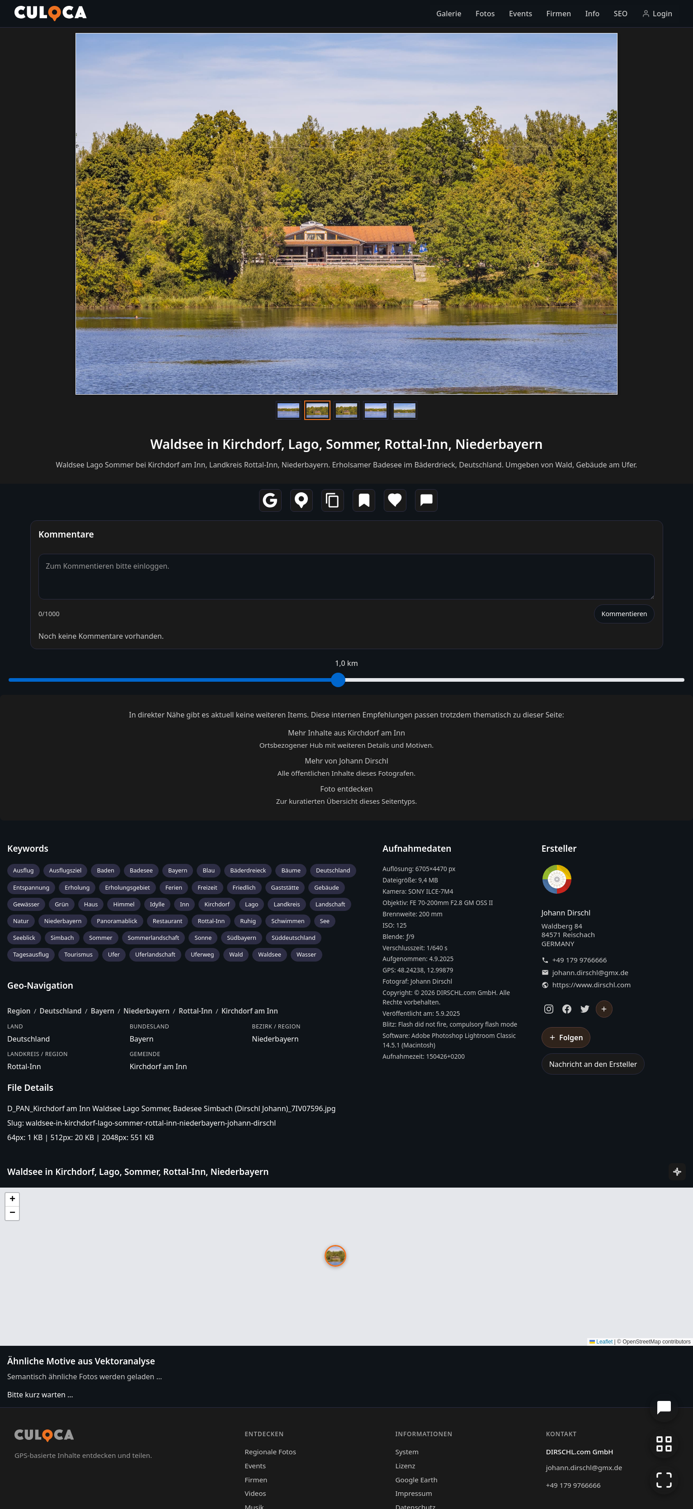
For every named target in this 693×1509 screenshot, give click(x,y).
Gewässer (26, 904)
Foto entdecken (346, 789)
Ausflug (23, 870)
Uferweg (202, 954)
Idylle (157, 904)
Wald (236, 954)
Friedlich (244, 887)
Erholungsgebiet (127, 887)
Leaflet (601, 1342)
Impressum (413, 1493)
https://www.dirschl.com (591, 985)
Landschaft (330, 904)
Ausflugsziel (65, 870)
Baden (105, 870)
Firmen (559, 14)
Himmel (123, 904)
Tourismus (78, 954)
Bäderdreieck (248, 870)
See (325, 921)
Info (592, 14)
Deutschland (333, 870)
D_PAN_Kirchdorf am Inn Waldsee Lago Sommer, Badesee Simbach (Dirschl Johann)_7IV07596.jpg (171, 1108)
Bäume (291, 870)
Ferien (174, 887)
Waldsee (269, 954)
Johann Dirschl (566, 913)
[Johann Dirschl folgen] (604, 1009)
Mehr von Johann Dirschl (346, 761)
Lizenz (405, 1465)
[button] (335, 1256)
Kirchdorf (217, 904)
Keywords (27, 848)
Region (19, 1010)
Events (520, 14)
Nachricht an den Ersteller (593, 1064)
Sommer (100, 938)
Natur (21, 921)
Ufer (114, 954)
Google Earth (416, 1479)
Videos (255, 1493)
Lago (252, 904)
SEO (621, 14)
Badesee (141, 870)
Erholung (77, 887)
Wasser (306, 954)
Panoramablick (117, 921)
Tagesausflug (31, 954)
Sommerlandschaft (153, 938)
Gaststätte (285, 887)
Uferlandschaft (155, 954)
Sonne (203, 938)
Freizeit (207, 887)
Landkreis (286, 904)
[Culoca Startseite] (50, 13)
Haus (91, 904)
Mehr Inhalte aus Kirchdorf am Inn (346, 733)
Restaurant (168, 921)
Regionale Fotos (270, 1451)
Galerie (449, 14)
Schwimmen (288, 921)
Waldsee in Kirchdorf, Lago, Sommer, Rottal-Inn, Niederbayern (346, 444)
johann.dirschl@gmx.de (590, 972)
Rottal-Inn (211, 921)
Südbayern (241, 938)
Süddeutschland (294, 938)
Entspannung (31, 887)
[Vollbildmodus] (664, 1480)
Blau (209, 870)
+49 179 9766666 (579, 960)
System (407, 1451)
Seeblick (24, 938)
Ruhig (248, 921)
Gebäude (326, 887)
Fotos (485, 14)
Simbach (62, 938)
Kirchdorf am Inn (250, 1010)
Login (657, 14)
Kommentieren (624, 613)
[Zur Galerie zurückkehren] (664, 1443)
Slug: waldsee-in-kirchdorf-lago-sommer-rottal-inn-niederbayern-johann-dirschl (141, 1123)
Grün (61, 904)
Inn (184, 904)
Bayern (177, 870)
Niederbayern (63, 921)
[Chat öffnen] (664, 1407)
